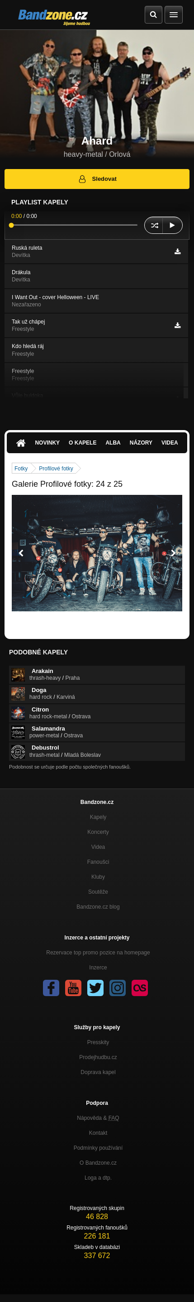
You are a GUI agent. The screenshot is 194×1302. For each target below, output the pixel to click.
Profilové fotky (56, 468)
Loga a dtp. (98, 1178)
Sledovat (97, 179)
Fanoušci (98, 862)
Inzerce (98, 967)
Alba (112, 443)
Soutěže (98, 892)
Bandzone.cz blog (97, 907)
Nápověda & (98, 1118)
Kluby (98, 877)
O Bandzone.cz (98, 1163)
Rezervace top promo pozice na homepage (98, 952)
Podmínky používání (98, 1148)
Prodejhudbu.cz (98, 1057)
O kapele (82, 443)
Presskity (98, 1042)
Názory (141, 443)
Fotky (21, 468)
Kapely (98, 817)
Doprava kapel (97, 1072)
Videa (169, 443)
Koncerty (98, 832)
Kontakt (98, 1133)
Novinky (47, 443)
